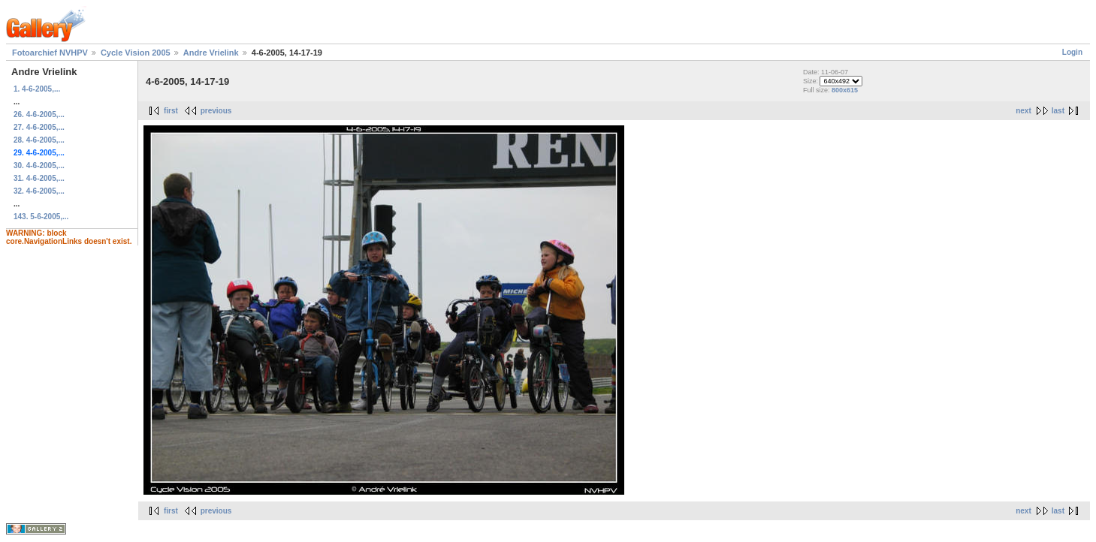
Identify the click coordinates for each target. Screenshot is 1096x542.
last (1058, 111)
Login (1072, 52)
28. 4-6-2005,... (39, 140)
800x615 (845, 90)
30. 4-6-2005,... (39, 165)
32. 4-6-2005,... (39, 191)
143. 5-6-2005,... (41, 216)
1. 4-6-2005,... (37, 89)
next (1023, 111)
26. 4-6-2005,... (39, 114)
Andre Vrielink (211, 52)
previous (216, 111)
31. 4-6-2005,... (39, 178)
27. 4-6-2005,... (39, 127)
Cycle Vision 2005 (136, 52)
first (171, 111)
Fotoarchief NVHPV (50, 52)
